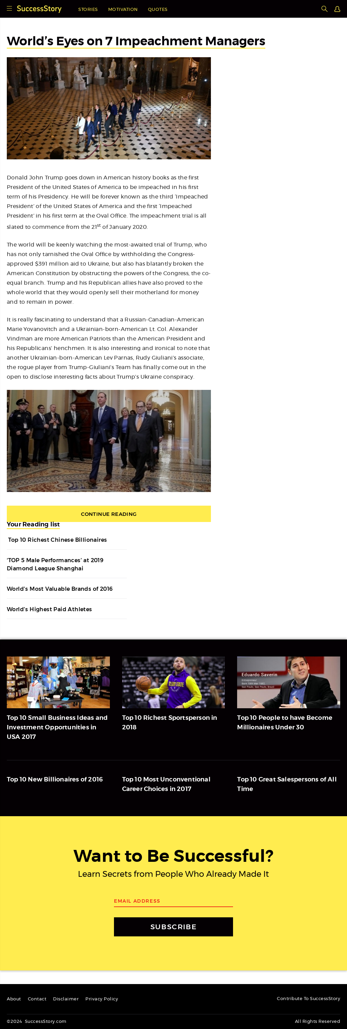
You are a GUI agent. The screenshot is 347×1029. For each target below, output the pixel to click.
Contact (37, 999)
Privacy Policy (101, 999)
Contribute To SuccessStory (308, 999)
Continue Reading (108, 514)
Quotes (158, 9)
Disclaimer (66, 999)
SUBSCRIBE (173, 926)
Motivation (123, 9)
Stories (88, 9)
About (14, 999)
